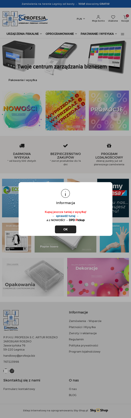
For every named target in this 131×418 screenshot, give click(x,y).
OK (65, 229)
